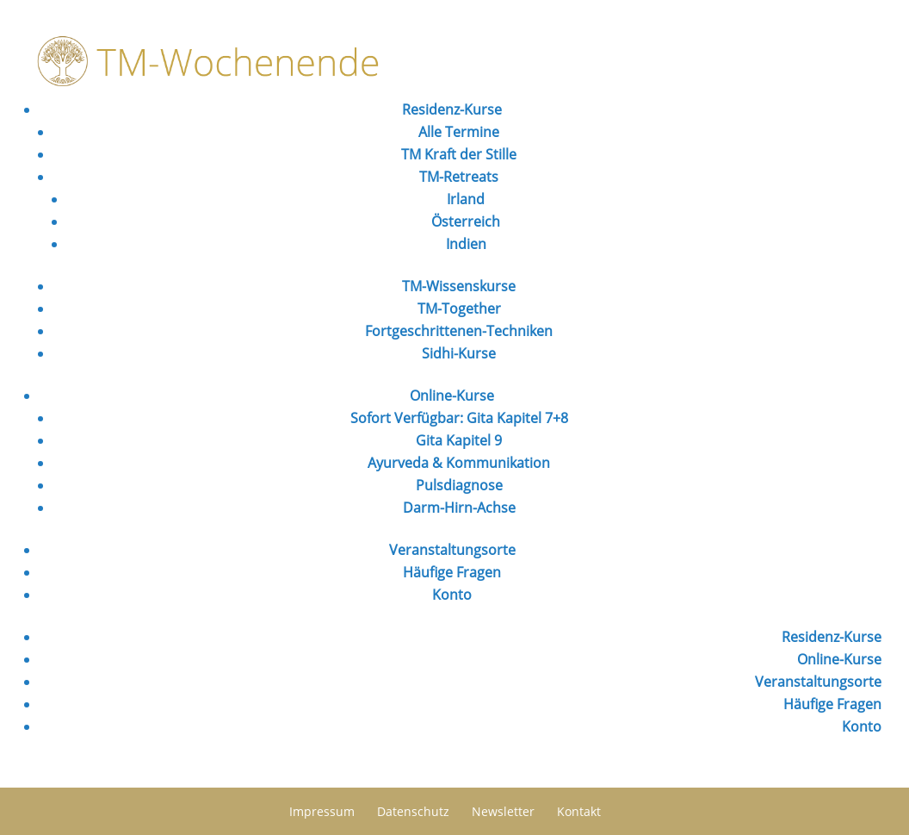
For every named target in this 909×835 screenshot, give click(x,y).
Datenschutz (413, 811)
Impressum (322, 811)
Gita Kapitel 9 (459, 440)
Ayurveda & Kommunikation (459, 462)
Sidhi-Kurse (459, 353)
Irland (466, 199)
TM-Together (459, 308)
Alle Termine (458, 131)
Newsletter (503, 811)
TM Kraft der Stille (458, 154)
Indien (466, 243)
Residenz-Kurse (452, 109)
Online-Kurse (452, 395)
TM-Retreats (458, 176)
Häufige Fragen (452, 572)
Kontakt (579, 811)
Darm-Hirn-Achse (459, 507)
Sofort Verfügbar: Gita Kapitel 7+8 (459, 417)
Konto (452, 594)
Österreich (465, 221)
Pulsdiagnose (459, 485)
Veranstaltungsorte (452, 549)
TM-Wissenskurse (459, 286)
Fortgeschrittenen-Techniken (459, 330)
